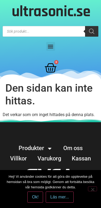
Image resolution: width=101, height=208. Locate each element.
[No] (92, 188)
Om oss (73, 148)
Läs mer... (59, 197)
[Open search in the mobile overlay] (50, 31)
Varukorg (49, 158)
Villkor (18, 158)
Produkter (36, 148)
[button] (50, 46)
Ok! (35, 197)
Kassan (81, 158)
